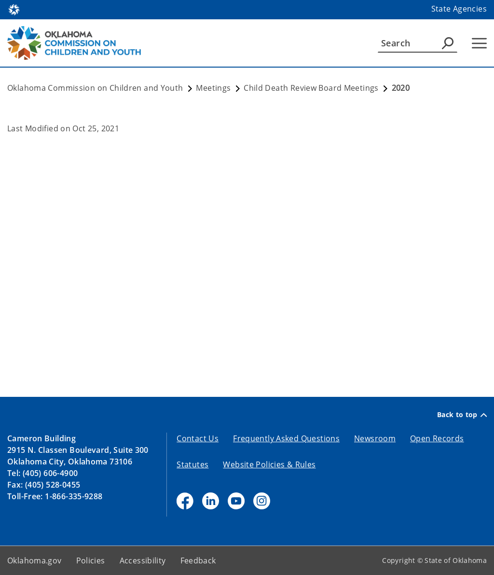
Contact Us (198, 438)
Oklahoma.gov (34, 560)
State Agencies (459, 8)
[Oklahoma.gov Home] (14, 9)
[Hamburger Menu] (479, 43)
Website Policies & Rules (269, 464)
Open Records (437, 438)
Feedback (198, 560)
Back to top (462, 414)
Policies (90, 560)
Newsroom (375, 438)
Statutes (192, 464)
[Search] (417, 43)
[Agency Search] (447, 43)
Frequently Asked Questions (286, 438)
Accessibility (143, 560)
